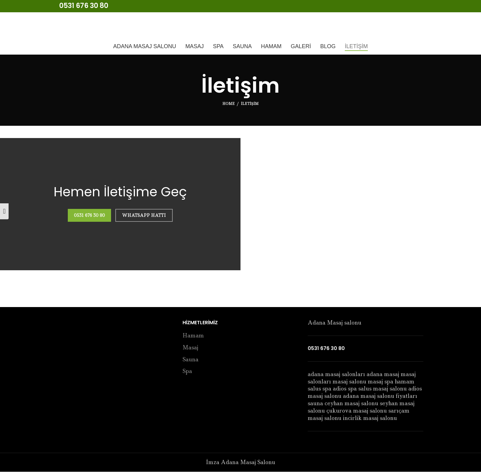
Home (228, 104)
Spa (187, 372)
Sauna (190, 360)
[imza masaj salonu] (360, 205)
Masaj (190, 348)
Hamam (193, 336)
